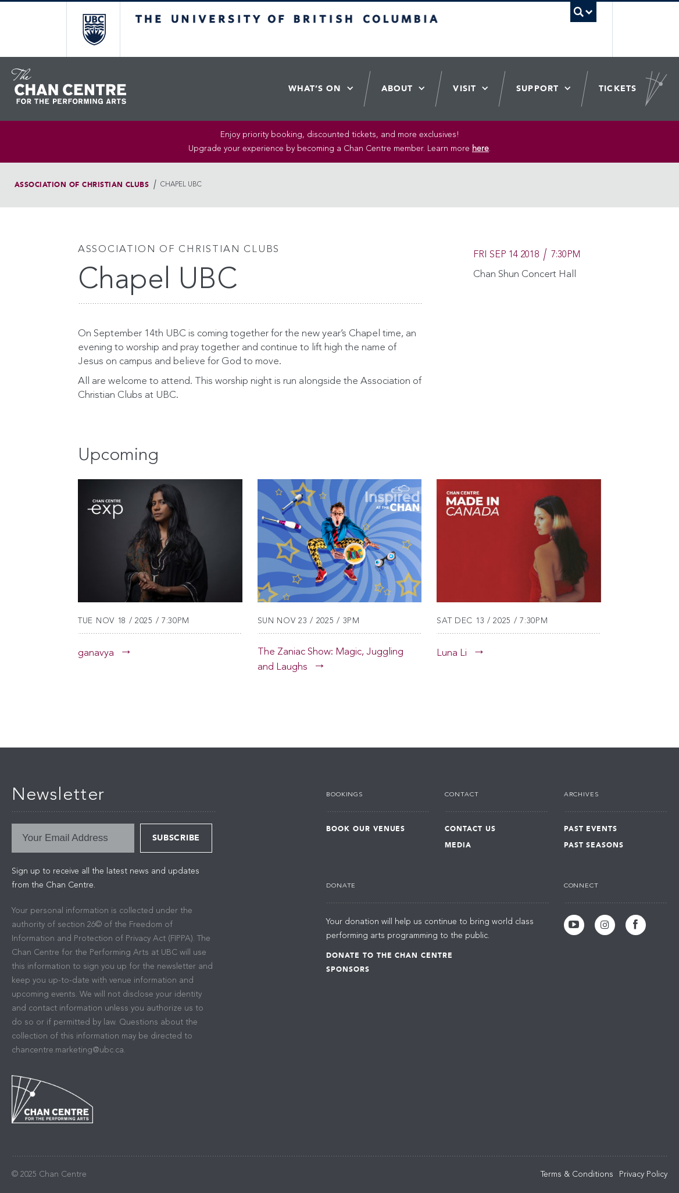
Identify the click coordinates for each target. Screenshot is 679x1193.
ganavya (96, 653)
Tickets (618, 89)
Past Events (591, 829)
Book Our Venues (365, 829)
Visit (464, 89)
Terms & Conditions (577, 1174)
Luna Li (452, 653)
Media (458, 845)
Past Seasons (594, 845)
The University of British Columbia (102, 29)
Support (537, 89)
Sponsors (348, 969)
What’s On (314, 89)
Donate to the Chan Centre (389, 955)
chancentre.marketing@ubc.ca (68, 1050)
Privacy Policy (643, 1174)
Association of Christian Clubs (82, 185)
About (397, 89)
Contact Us (470, 829)
